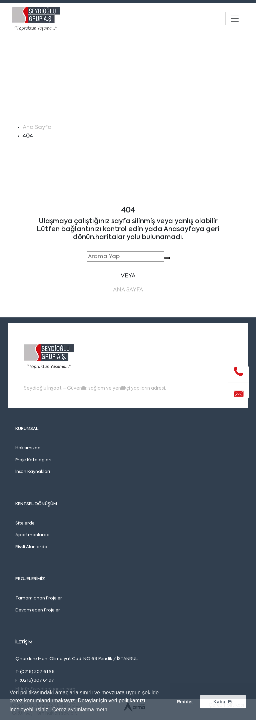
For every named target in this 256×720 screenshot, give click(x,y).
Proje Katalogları (33, 460)
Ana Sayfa (37, 127)
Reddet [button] (185, 701)
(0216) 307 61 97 (37, 680)
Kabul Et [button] (223, 701)
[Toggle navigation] (234, 18)
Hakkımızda (28, 448)
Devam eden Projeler (37, 610)
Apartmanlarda (32, 535)
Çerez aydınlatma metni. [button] (81, 709)
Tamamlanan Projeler (38, 598)
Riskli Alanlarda (31, 547)
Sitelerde (25, 523)
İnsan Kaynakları (32, 472)
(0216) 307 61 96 (37, 672)
